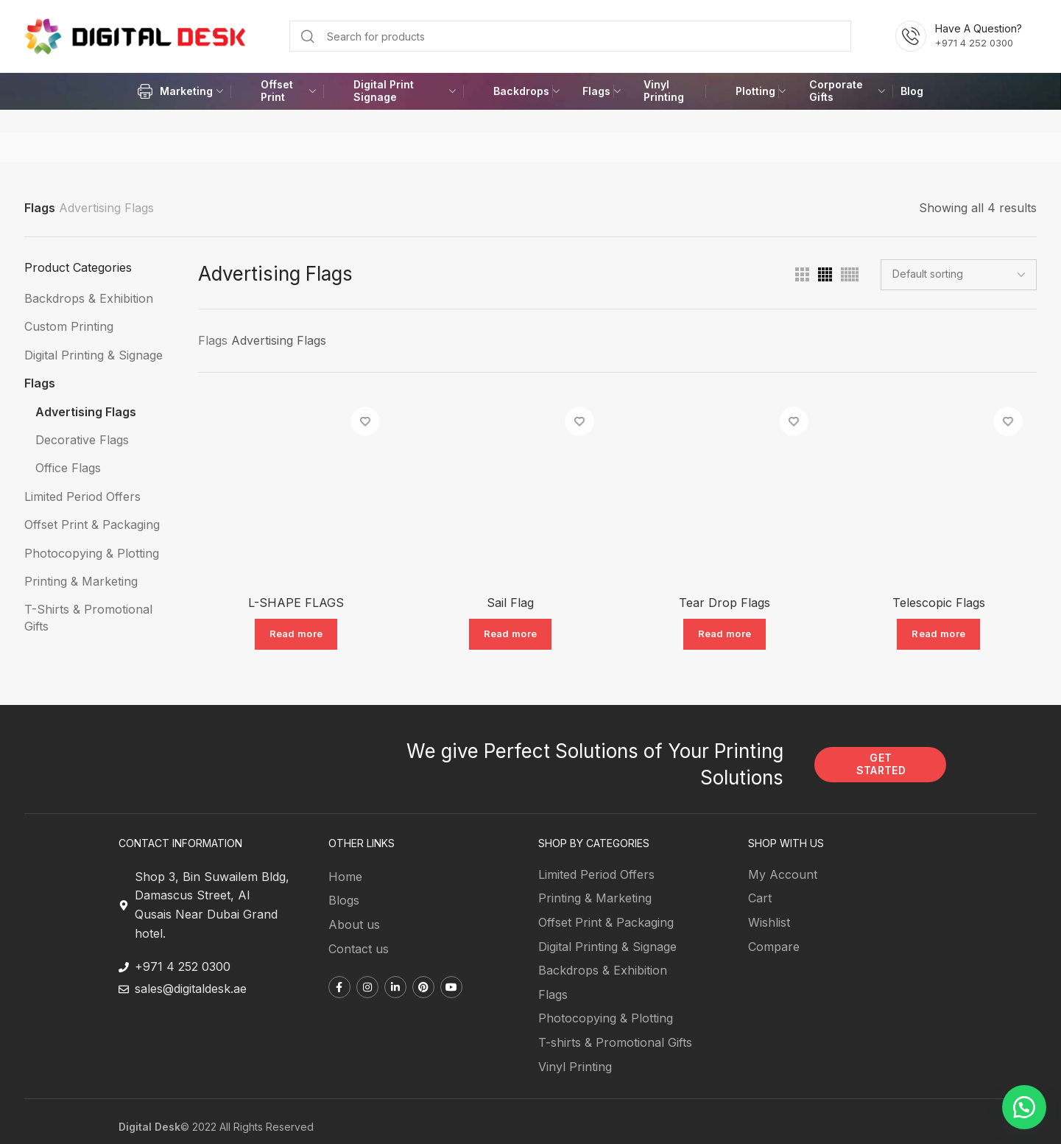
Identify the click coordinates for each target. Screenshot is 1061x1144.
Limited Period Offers (82, 496)
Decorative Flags (82, 439)
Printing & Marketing (81, 581)
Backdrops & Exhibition (88, 298)
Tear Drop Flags (725, 603)
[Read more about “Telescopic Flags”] (939, 635)
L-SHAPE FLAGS (294, 603)
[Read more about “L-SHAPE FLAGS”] (294, 635)
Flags (39, 207)
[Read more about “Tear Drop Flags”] (724, 635)
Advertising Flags (85, 411)
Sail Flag (509, 603)
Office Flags (68, 467)
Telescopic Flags (940, 603)
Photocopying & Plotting (91, 553)
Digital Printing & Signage (93, 355)
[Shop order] (959, 274)
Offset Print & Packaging (92, 524)
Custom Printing (68, 326)
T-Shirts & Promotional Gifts (88, 617)
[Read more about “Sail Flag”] (509, 635)
